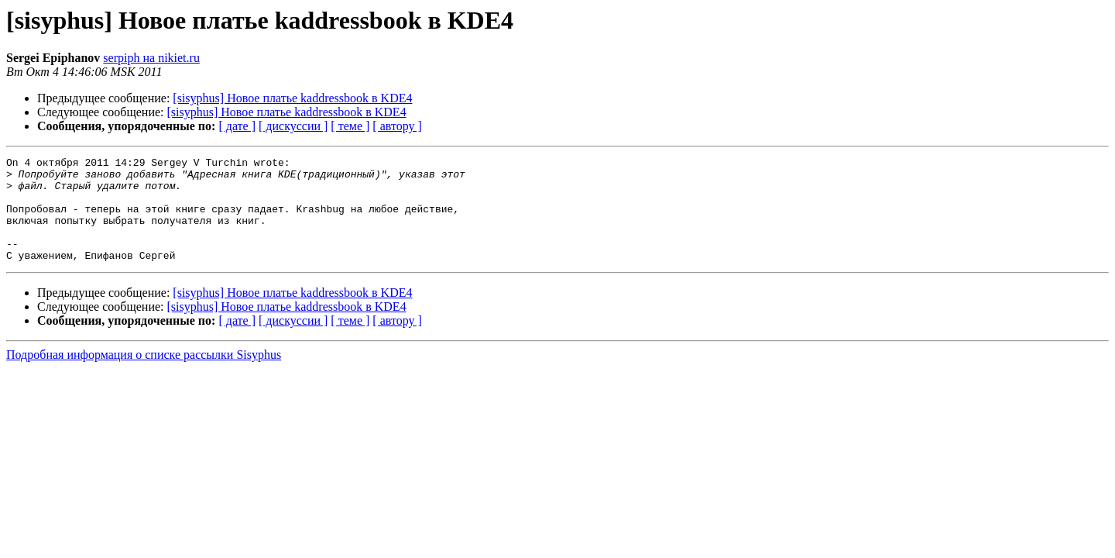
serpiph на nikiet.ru (151, 57)
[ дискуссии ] (293, 126)
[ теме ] (350, 126)
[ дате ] (237, 126)
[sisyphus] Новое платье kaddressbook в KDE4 (292, 98)
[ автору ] (396, 126)
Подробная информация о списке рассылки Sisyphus (143, 375)
